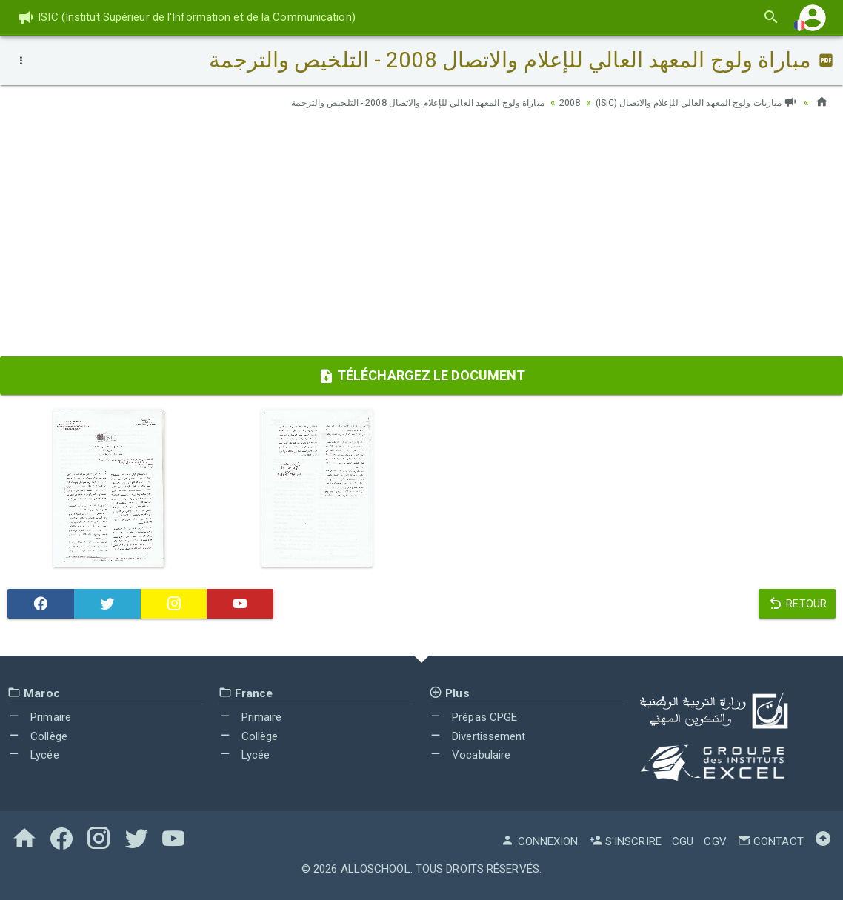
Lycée (33, 754)
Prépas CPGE (473, 717)
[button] (813, 17)
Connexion (539, 841)
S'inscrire (625, 841)
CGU (682, 841)
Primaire (39, 717)
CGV (715, 841)
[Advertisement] (421, 237)
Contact (770, 841)
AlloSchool (375, 869)
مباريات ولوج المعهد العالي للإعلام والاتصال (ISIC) (684, 102)
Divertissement (477, 736)
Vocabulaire (469, 754)
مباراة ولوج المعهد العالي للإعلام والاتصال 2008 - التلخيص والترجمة (372, 102)
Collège (37, 736)
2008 (543, 102)
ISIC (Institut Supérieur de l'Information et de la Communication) (186, 17)
